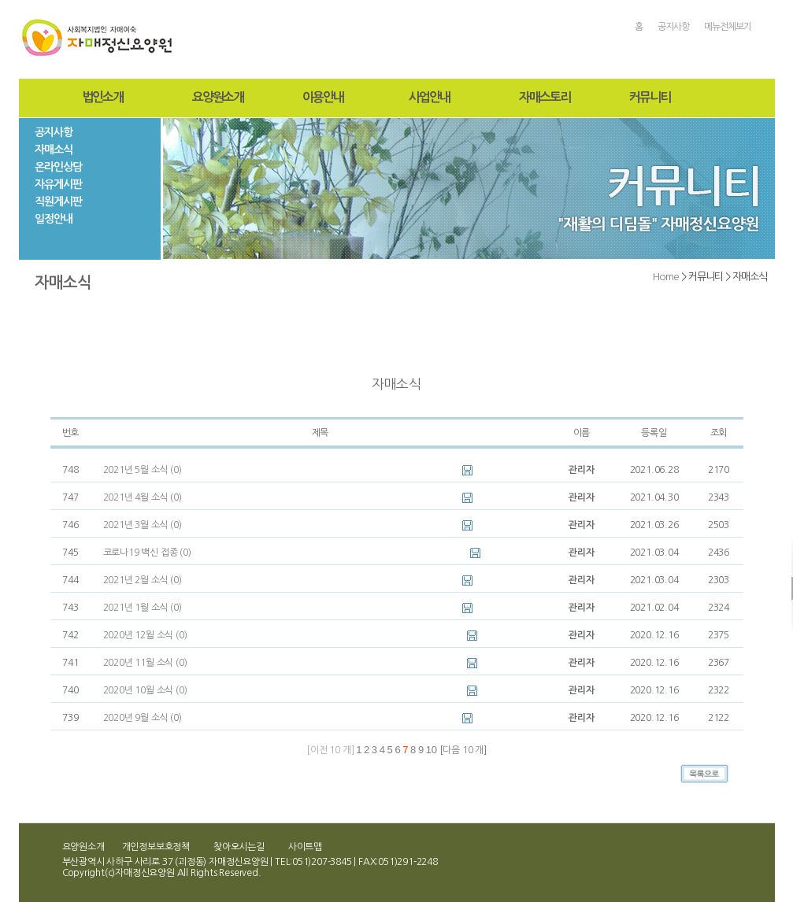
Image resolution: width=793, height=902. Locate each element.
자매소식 (53, 149)
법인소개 (102, 97)
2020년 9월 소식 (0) (142, 718)
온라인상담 (58, 166)
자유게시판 (58, 184)
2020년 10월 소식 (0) (145, 690)
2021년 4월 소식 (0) (142, 497)
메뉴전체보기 (727, 26)
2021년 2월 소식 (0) (142, 580)
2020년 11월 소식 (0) (145, 662)
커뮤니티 (649, 97)
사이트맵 (305, 847)
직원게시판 (58, 201)
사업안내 (429, 97)
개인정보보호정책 (156, 847)
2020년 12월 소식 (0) (145, 635)
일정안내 (53, 218)
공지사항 (673, 26)
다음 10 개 (463, 750)
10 (431, 750)
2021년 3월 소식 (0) (142, 525)
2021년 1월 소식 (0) (142, 607)
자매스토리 (544, 97)
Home (666, 277)
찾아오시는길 (239, 847)
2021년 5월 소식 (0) (142, 470)
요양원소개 (217, 97)
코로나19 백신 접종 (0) (147, 552)
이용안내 (322, 97)
